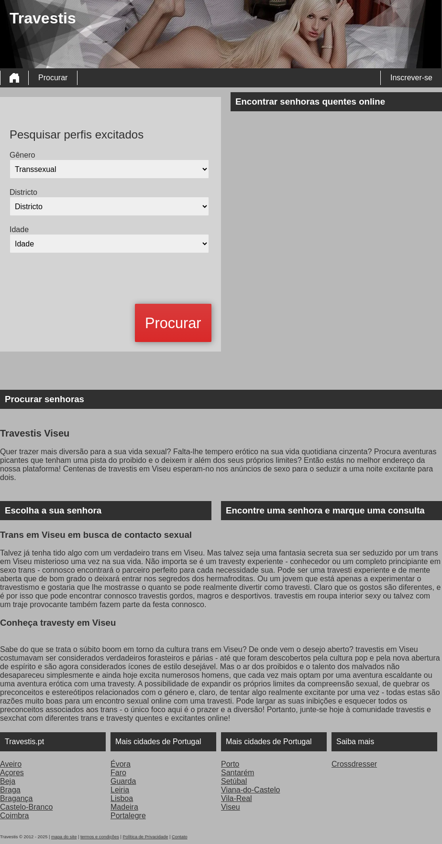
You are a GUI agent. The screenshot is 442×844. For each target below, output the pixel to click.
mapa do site (64, 836)
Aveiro (11, 764)
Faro (118, 773)
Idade (19, 229)
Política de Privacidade (145, 836)
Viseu (230, 807)
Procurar (52, 78)
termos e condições (99, 836)
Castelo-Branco (26, 807)
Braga (10, 790)
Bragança (16, 798)
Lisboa (121, 798)
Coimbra (14, 816)
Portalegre (128, 816)
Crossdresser (354, 764)
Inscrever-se (411, 78)
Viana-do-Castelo (250, 790)
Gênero (22, 155)
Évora (120, 764)
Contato (180, 836)
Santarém (237, 773)
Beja (7, 781)
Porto (230, 764)
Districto (23, 192)
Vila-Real (236, 798)
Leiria (119, 790)
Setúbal (234, 781)
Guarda (123, 781)
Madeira (124, 807)
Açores (12, 773)
